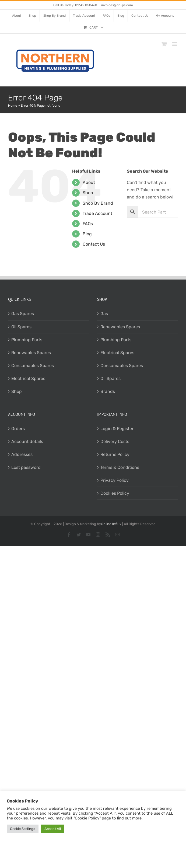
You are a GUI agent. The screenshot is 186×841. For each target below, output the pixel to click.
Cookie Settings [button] (22, 829)
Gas (104, 313)
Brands (107, 391)
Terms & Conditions (119, 467)
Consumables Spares (32, 365)
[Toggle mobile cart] (164, 44)
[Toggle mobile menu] (175, 44)
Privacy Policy (114, 480)
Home (12, 105)
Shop (88, 192)
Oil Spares (21, 326)
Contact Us (94, 244)
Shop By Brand (98, 203)
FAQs (88, 223)
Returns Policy (114, 454)
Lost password (26, 467)
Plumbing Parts (26, 339)
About (89, 182)
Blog (87, 233)
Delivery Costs (114, 441)
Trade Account (97, 213)
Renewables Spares (31, 352)
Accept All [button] (52, 829)
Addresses (22, 454)
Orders (18, 428)
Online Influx (111, 524)
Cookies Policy (114, 493)
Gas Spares (22, 313)
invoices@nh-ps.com (117, 5)
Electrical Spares (28, 378)
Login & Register (117, 428)
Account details (27, 441)
